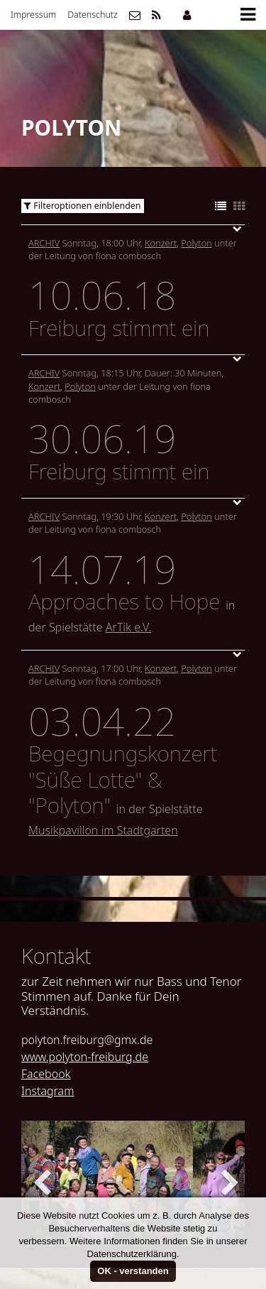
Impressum (33, 15)
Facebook (45, 1074)
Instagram (47, 1091)
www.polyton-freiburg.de (84, 1057)
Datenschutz (92, 15)
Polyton (196, 242)
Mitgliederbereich (187, 15)
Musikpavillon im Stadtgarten (103, 830)
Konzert (161, 242)
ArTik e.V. (128, 627)
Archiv (44, 242)
